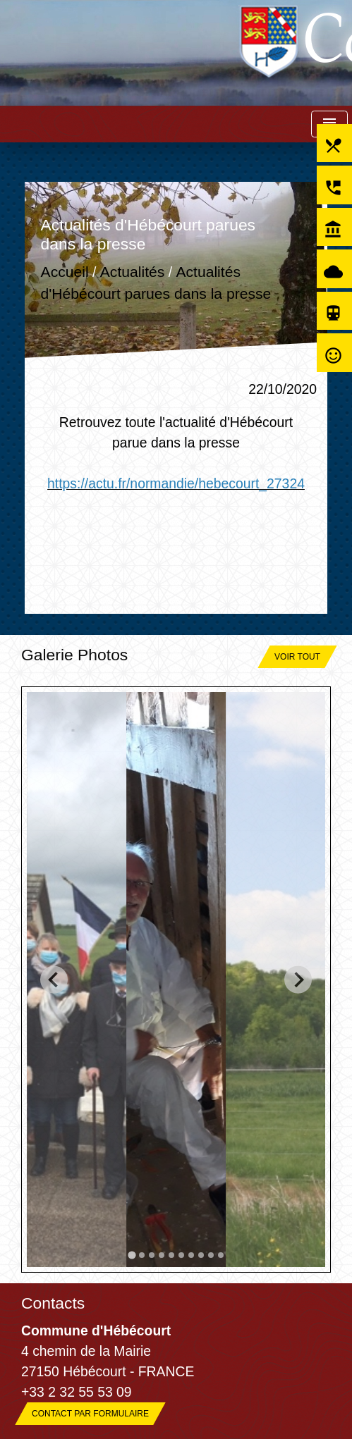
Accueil (65, 272)
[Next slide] (298, 980)
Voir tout (297, 657)
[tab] (131, 1255)
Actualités (132, 272)
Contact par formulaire (90, 1414)
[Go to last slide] (54, 980)
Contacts (53, 1303)
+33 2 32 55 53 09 (76, 1392)
